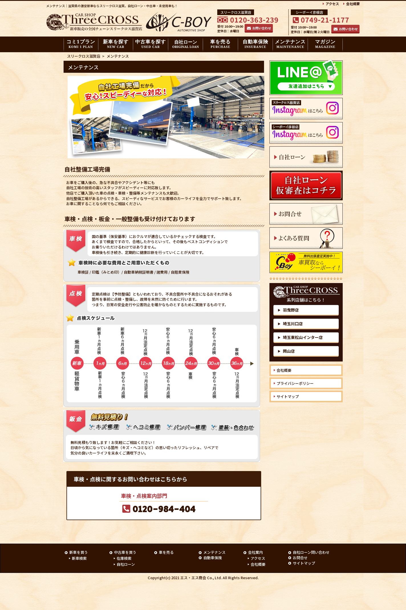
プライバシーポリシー (295, 383)
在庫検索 (124, 558)
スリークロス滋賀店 (83, 56)
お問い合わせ (261, 28)
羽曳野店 (288, 310)
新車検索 (79, 558)
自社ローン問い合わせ (311, 552)
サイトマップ (288, 396)
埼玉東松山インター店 (300, 337)
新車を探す (116, 44)
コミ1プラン (80, 44)
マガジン (325, 44)
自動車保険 (255, 44)
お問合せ (300, 557)
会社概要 (353, 3)
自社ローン (185, 44)
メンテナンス (290, 44)
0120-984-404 (164, 509)
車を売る (220, 44)
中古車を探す (150, 44)
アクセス (332, 3)
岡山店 (286, 351)
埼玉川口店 (290, 323)
